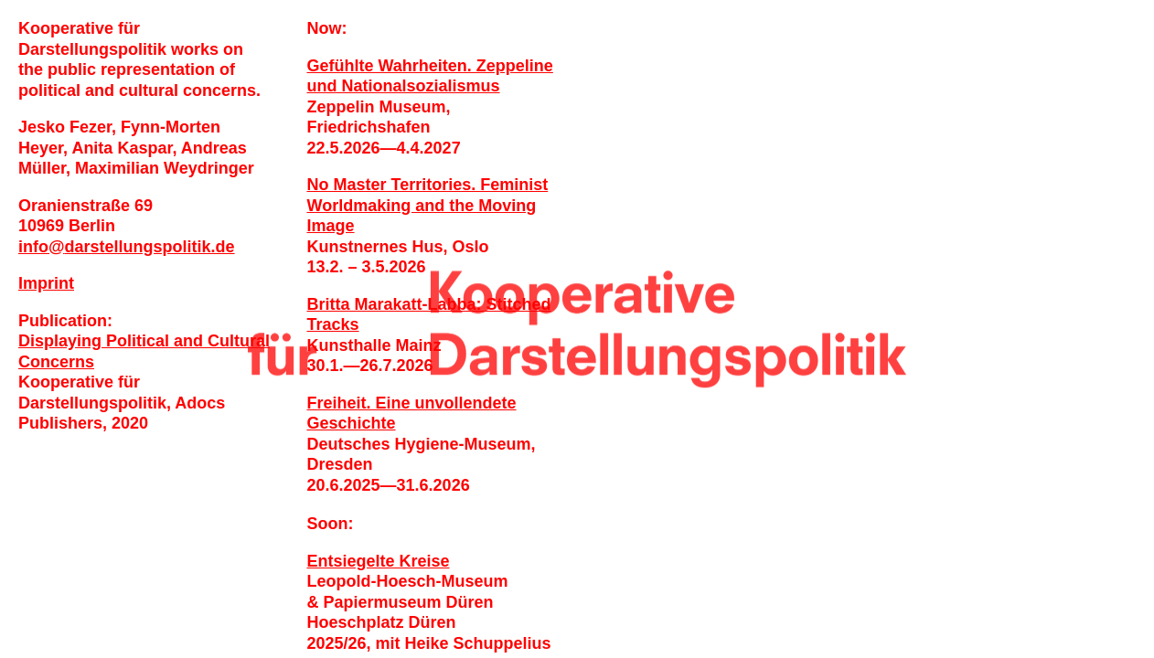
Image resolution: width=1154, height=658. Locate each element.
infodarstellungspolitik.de (126, 247)
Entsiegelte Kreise (378, 561)
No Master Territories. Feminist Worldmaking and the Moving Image (428, 205)
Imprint (46, 283)
